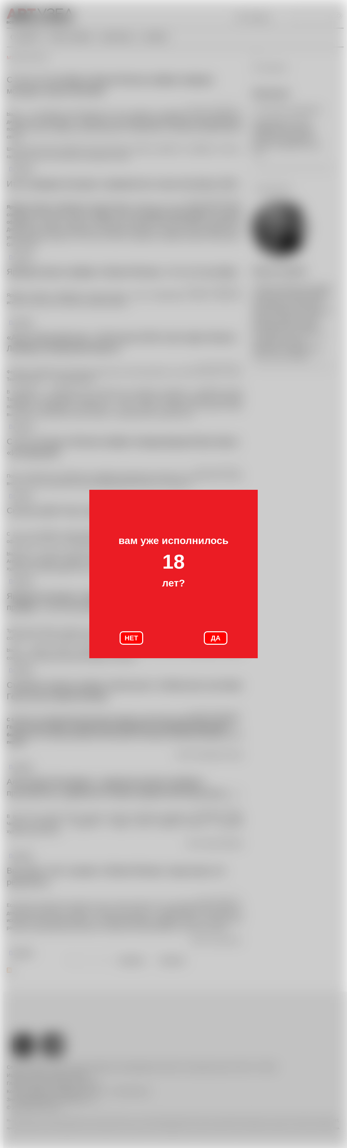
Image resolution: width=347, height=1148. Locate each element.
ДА (216, 638)
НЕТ (131, 638)
